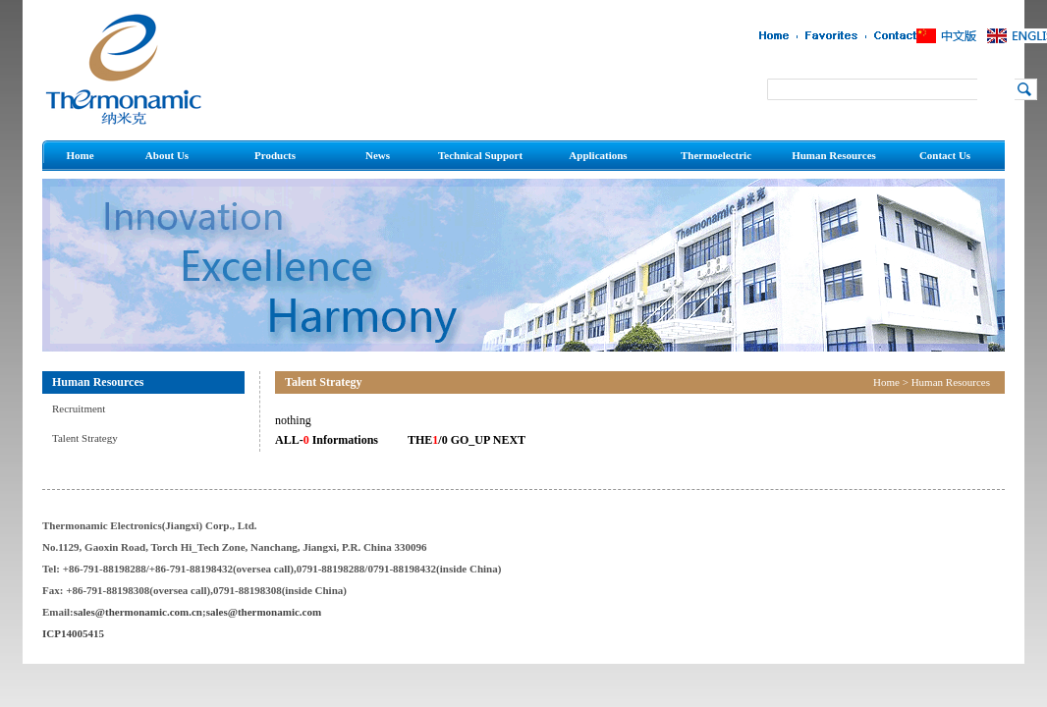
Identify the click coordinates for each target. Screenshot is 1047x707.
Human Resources (834, 155)
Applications (598, 155)
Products (275, 155)
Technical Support (480, 155)
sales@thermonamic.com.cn (138, 612)
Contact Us (944, 155)
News (377, 155)
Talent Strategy (85, 438)
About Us (167, 155)
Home (79, 155)
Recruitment (78, 408)
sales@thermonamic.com (263, 612)
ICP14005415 (73, 633)
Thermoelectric (716, 155)
